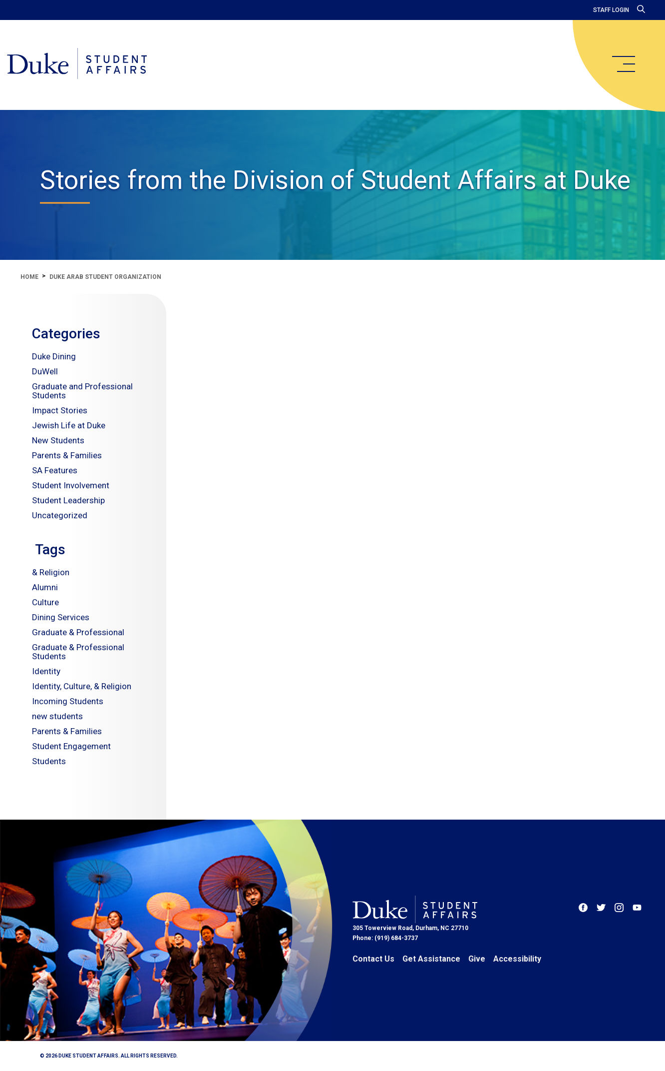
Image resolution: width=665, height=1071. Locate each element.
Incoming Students (67, 701)
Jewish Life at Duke (68, 425)
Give (476, 959)
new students (57, 716)
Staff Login (611, 9)
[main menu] (623, 64)
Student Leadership (68, 500)
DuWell (45, 371)
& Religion (50, 572)
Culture (45, 602)
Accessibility (517, 959)
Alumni (45, 587)
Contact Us (373, 959)
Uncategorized (59, 515)
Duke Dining (54, 356)
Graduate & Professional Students (78, 652)
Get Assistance (431, 959)
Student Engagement (71, 746)
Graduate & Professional (78, 632)
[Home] (81, 65)
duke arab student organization (105, 276)
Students (49, 761)
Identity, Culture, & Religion (81, 686)
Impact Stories (59, 410)
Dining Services (60, 617)
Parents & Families (67, 455)
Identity (46, 671)
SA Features (54, 470)
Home (29, 276)
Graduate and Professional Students (82, 391)
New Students (58, 440)
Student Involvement (70, 485)
